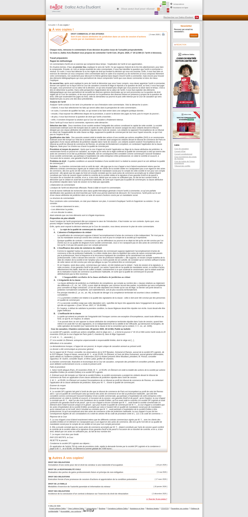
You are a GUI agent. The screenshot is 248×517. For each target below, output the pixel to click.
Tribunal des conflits (182, 166)
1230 (149, 326)
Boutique (102, 508)
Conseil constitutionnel (183, 154)
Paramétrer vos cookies (179, 508)
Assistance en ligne (180, 8)
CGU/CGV (165, 508)
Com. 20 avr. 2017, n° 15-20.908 (91, 305)
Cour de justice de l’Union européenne (184, 162)
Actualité (52, 25)
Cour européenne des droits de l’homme (185, 158)
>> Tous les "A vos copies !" (156, 499)
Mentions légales (152, 508)
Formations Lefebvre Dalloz (118, 508)
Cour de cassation (181, 149)
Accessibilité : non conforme (70, 511)
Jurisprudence (178, 4)
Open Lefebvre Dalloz (76, 508)
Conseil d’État (180, 151)
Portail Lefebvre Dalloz (57, 508)
